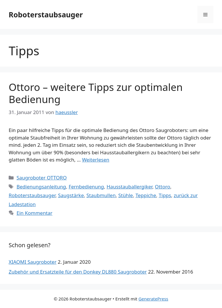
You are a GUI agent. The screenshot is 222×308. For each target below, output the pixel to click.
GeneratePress (153, 299)
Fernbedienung (86, 186)
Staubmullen (101, 195)
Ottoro (162, 186)
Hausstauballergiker (129, 186)
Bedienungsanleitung (41, 186)
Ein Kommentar (34, 213)
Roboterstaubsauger (46, 14)
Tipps (165, 195)
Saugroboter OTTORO (41, 177)
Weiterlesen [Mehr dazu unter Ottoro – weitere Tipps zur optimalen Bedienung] (95, 159)
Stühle (125, 195)
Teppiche (146, 195)
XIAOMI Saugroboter (32, 261)
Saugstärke (71, 195)
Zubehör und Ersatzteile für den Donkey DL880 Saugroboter (78, 271)
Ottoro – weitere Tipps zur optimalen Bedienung (96, 93)
